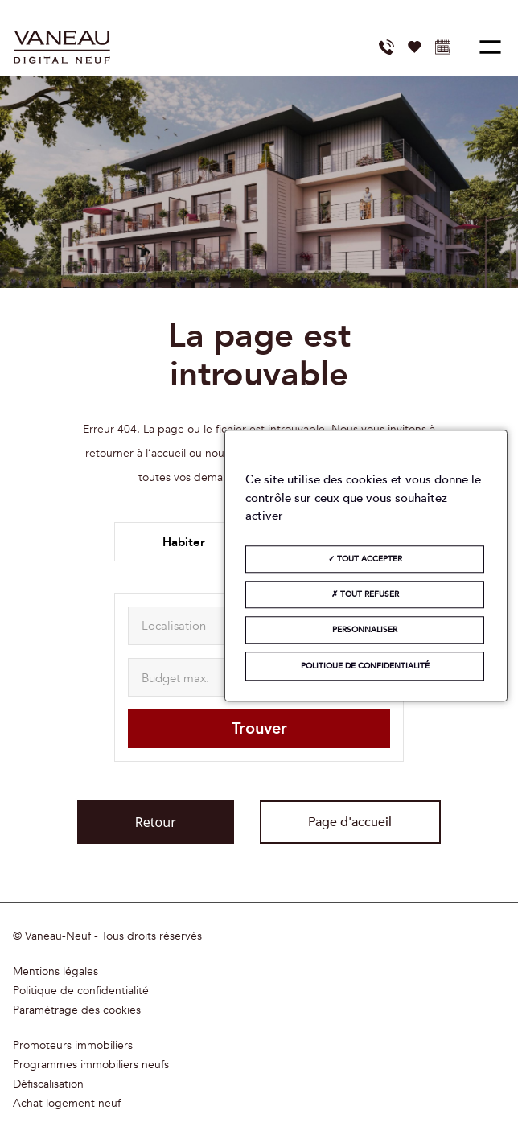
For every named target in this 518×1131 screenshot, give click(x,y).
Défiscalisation (48, 1084)
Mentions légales (55, 971)
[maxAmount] (188, 677)
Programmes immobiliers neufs (91, 1065)
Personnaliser (364, 629)
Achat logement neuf (67, 1103)
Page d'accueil (350, 822)
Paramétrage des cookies (77, 1010)
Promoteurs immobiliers (73, 1045)
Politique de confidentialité (81, 991)
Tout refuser (365, 594)
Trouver (259, 728)
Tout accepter (365, 559)
